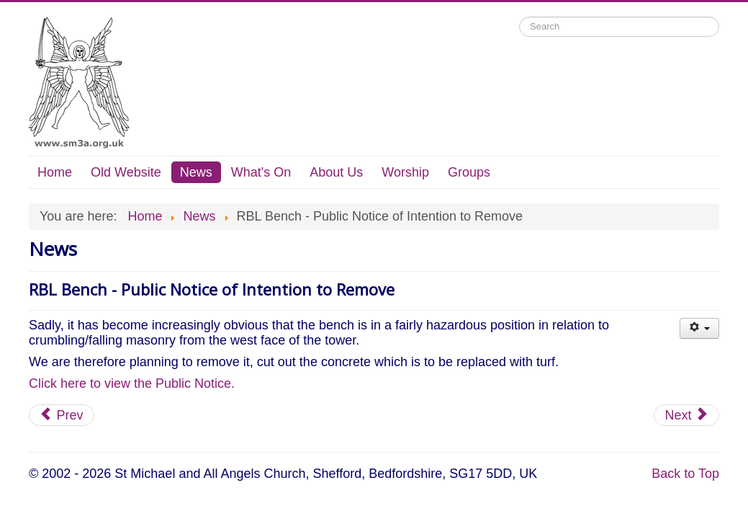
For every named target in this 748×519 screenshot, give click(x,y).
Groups (469, 172)
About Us (336, 172)
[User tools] (699, 328)
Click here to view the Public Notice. (132, 383)
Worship (405, 172)
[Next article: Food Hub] (686, 415)
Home (54, 172)
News (196, 172)
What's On (261, 172)
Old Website (126, 172)
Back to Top (685, 473)
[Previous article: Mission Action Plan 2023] (61, 415)
